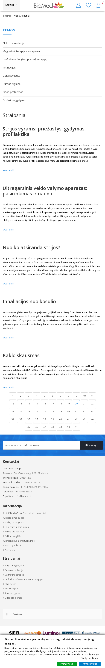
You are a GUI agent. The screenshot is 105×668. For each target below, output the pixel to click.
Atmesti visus (90, 663)
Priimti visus (66, 663)
